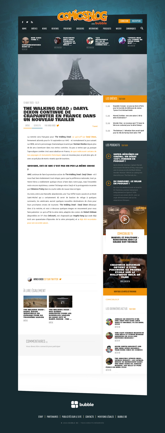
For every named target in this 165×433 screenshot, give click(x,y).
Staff (40, 417)
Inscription (136, 21)
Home (24, 30)
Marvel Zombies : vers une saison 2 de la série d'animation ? (124, 116)
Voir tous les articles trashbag (125, 291)
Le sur (84, 137)
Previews (67, 30)
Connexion (124, 21)
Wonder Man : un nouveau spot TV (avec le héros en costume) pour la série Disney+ (125, 124)
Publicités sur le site (72, 417)
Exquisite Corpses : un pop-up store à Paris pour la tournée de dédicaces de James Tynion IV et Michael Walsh (125, 108)
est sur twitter (52, 279)
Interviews (93, 30)
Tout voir (122, 99)
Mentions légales (106, 417)
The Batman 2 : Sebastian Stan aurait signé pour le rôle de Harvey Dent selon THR (125, 131)
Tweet (95, 126)
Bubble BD (122, 417)
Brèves (34, 30)
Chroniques (131, 30)
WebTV (119, 30)
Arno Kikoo (35, 279)
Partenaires (52, 417)
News (44, 30)
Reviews (55, 30)
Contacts (89, 417)
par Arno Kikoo (50, 125)
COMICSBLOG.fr (112, 299)
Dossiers (80, 30)
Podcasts (107, 30)
